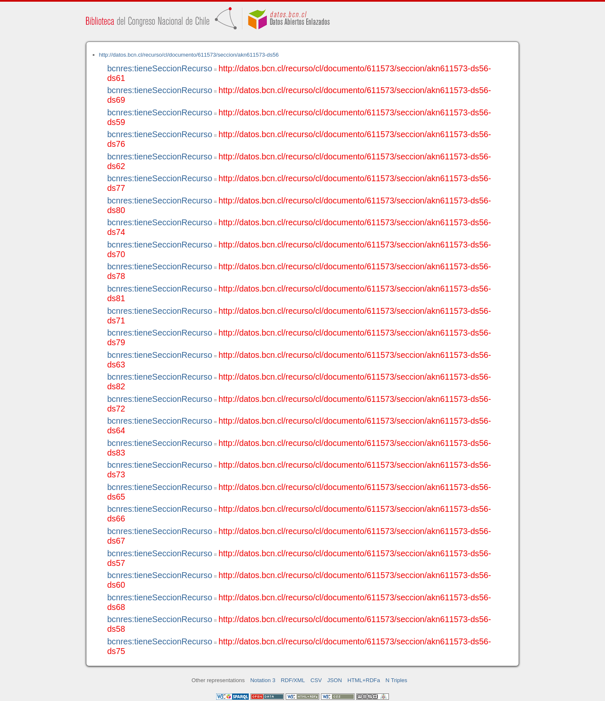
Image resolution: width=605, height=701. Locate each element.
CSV (316, 680)
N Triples (396, 680)
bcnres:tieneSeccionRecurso (159, 68)
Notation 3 (262, 680)
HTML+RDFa (363, 680)
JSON (334, 680)
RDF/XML (293, 680)
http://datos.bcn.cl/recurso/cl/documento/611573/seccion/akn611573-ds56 (189, 55)
